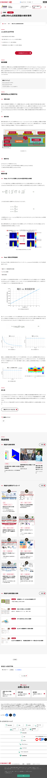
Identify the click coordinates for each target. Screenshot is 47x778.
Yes (23, 775)
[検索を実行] (45, 2)
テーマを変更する (18, 669)
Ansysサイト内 (23, 2)
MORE (42, 444)
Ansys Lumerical (5, 82)
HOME (5, 23)
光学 (3, 420)
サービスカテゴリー (16, 764)
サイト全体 (28, 2)
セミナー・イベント (36, 764)
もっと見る (23, 676)
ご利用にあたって (8, 772)
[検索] (37, 2)
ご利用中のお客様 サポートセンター (25, 7)
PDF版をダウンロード (24, 53)
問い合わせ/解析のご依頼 (36, 7)
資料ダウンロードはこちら (9, 409)
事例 (9, 23)
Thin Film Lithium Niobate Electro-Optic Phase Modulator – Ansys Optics (25, 72)
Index (1, 13)
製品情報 (28, 764)
